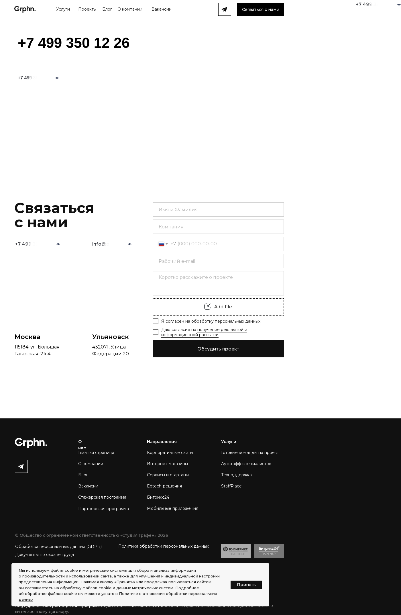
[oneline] (218, 227)
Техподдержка (236, 474)
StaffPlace (231, 486)
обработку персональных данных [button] (225, 321)
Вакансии (88, 486)
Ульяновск (110, 337)
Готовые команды (239, 452)
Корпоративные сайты (170, 452)
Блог (83, 474)
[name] (218, 209)
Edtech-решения (164, 486)
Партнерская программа (103, 508)
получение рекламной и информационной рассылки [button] (204, 332)
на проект (268, 452)
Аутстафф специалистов (246, 463)
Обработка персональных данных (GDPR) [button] (58, 546)
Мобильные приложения (172, 508)
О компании (90, 463)
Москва (27, 337)
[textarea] (218, 283)
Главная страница (96, 452)
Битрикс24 (158, 497)
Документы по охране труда (44, 554)
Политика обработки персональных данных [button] (163, 546)
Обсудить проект (218, 349)
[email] (218, 261)
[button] (260, 9)
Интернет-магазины (167, 463)
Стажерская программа (102, 497)
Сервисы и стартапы (168, 474)
